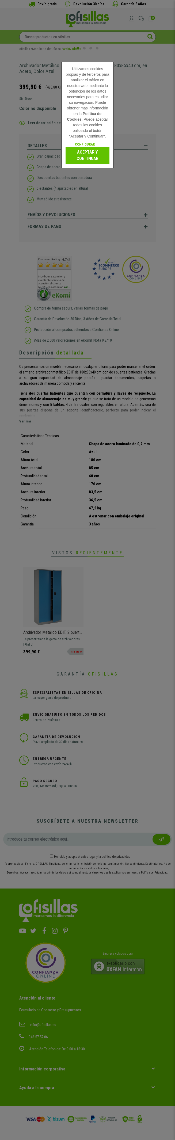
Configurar (85, 144)
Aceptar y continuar (87, 155)
